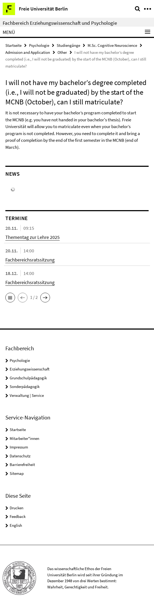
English (16, 525)
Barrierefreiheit (22, 464)
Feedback (18, 516)
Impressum (19, 447)
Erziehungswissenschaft (29, 369)
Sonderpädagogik (25, 386)
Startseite (13, 45)
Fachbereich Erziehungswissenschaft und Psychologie (60, 23)
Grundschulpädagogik (28, 377)
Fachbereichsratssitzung (30, 260)
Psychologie (39, 45)
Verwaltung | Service (27, 395)
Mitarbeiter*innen (24, 438)
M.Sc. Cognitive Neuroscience (112, 45)
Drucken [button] (16, 507)
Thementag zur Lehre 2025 (32, 237)
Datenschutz (20, 455)
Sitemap (17, 473)
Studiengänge (68, 45)
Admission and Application (27, 52)
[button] (10, 297)
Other (62, 52)
